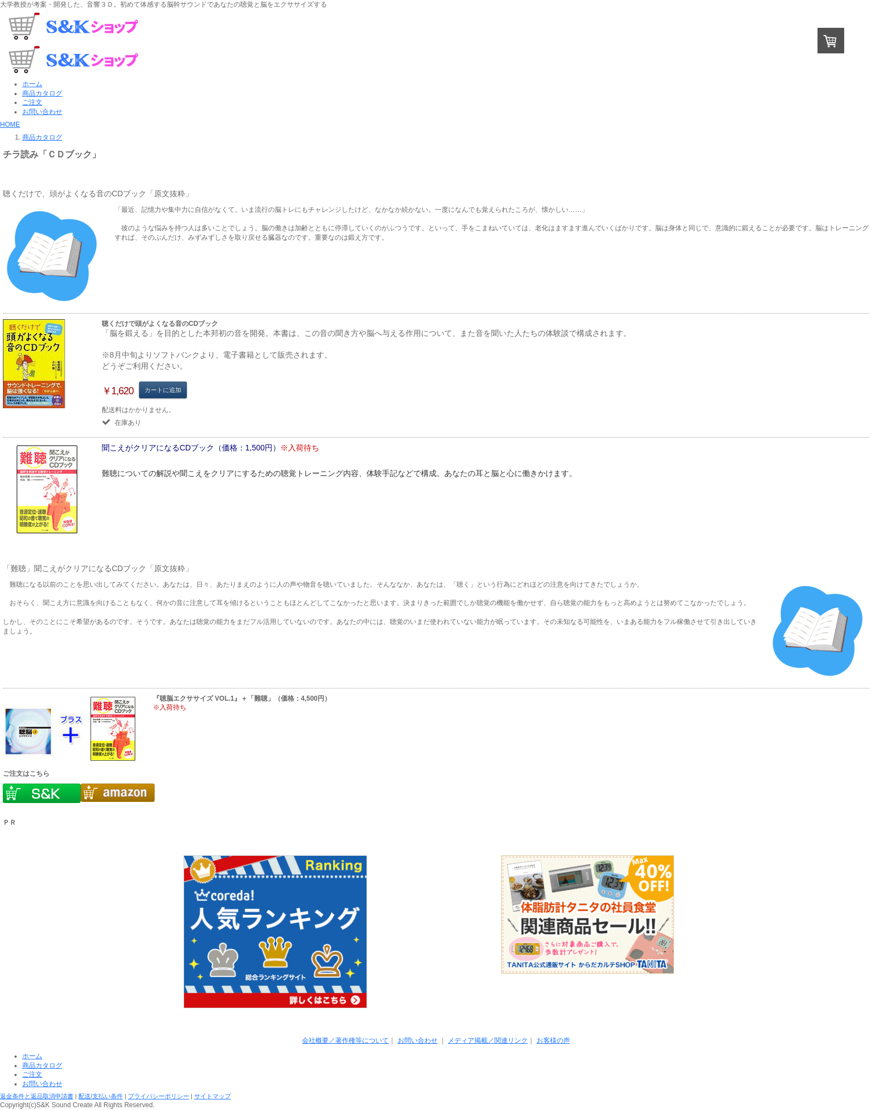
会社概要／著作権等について (345, 1040)
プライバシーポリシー (158, 1096)
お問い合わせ (418, 1040)
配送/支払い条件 (100, 1096)
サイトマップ (212, 1096)
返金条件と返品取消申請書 (36, 1096)
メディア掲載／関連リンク (488, 1040)
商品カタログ (42, 137)
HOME (10, 124)
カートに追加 (163, 389)
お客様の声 (553, 1040)
